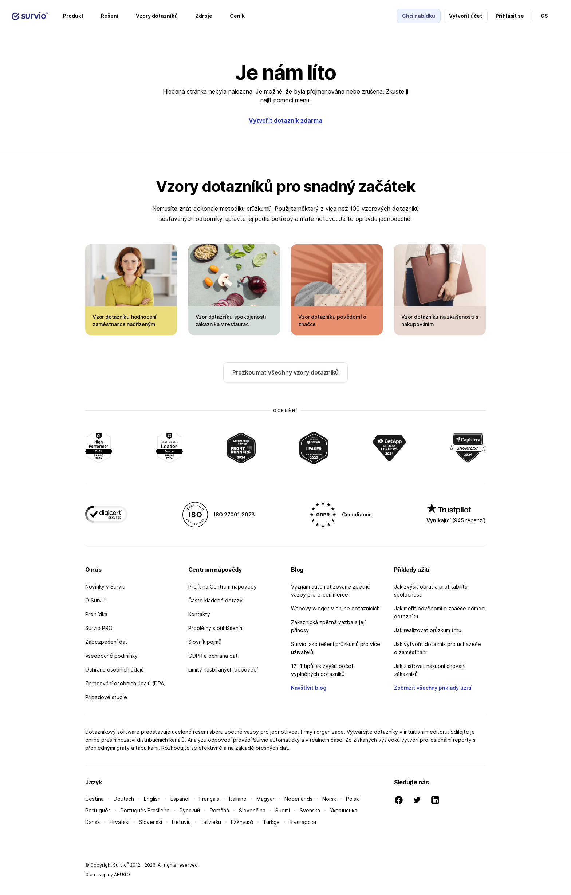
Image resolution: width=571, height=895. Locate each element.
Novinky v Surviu (105, 586)
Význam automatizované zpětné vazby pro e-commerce (330, 590)
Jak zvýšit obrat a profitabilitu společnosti (431, 590)
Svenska (310, 810)
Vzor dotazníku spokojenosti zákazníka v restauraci (231, 320)
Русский (190, 810)
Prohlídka (96, 614)
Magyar (265, 799)
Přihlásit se (510, 16)
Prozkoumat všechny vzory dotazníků (285, 372)
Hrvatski (119, 822)
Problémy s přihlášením (216, 628)
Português (98, 810)
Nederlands (298, 799)
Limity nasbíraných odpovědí (223, 669)
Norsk (329, 799)
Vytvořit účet (465, 16)
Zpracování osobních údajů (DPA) (125, 683)
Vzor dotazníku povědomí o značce (332, 320)
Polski (353, 799)
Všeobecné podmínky (111, 656)
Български (303, 822)
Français (209, 799)
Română (219, 810)
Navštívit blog (308, 688)
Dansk (92, 822)
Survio (121, 865)
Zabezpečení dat (106, 642)
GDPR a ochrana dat (213, 656)
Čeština (94, 799)
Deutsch (124, 799)
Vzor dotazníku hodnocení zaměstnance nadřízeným (124, 320)
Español (179, 799)
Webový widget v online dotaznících (335, 608)
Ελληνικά (242, 822)
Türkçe (271, 822)
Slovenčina (252, 810)
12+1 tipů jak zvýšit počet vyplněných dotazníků (322, 670)
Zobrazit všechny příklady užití (433, 688)
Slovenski (150, 822)
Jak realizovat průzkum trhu (427, 630)
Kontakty (199, 614)
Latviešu (211, 822)
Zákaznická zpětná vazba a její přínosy (328, 626)
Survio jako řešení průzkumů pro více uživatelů (335, 648)
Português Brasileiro (145, 810)
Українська (343, 810)
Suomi (282, 810)
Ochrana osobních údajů (114, 669)
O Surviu (95, 600)
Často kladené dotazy (215, 600)
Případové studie (106, 697)
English (152, 799)
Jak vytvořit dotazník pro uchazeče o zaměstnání (437, 648)
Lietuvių (181, 822)
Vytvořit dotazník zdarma (285, 120)
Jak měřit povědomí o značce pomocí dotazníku (439, 612)
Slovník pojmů (204, 642)
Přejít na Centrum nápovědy (222, 586)
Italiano (238, 799)
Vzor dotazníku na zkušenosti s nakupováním (440, 320)
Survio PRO (99, 628)
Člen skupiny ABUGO (107, 874)
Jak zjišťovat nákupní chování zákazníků (429, 670)
